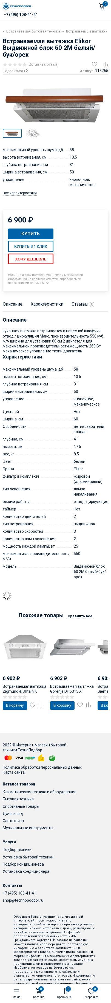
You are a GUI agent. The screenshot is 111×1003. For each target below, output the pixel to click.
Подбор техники (17, 849)
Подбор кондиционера (23, 864)
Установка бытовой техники (28, 857)
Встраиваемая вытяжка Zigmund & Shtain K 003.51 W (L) (24, 691)
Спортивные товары (21, 806)
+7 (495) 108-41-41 (19, 893)
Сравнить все (80, 616)
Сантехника (13, 821)
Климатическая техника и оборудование (39, 792)
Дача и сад (13, 813)
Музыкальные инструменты (28, 828)
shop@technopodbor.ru (23, 900)
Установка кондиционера (26, 871)
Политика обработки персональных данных (42, 767)
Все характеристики (20, 193)
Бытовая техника (18, 799)
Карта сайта (14, 772)
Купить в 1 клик (30, 246)
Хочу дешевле (30, 259)
